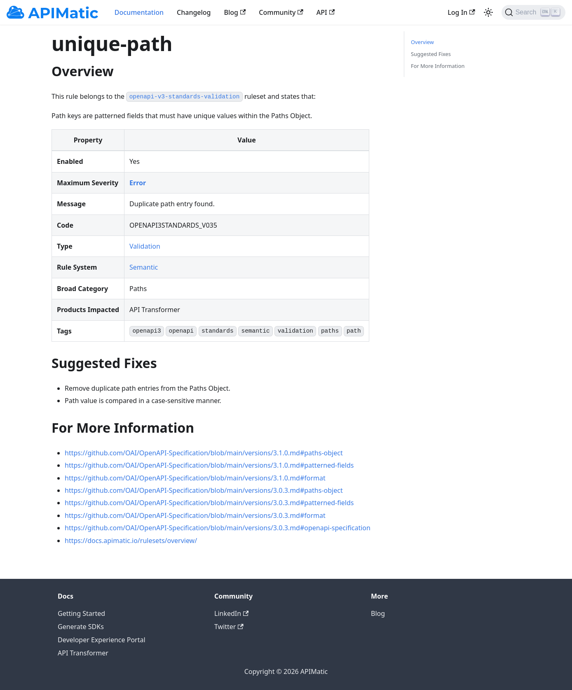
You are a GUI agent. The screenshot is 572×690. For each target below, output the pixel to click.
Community (281, 12)
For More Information (437, 66)
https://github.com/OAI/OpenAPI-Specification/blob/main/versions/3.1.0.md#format (195, 478)
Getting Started (81, 613)
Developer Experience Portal (101, 639)
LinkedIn (231, 613)
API (325, 12)
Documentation (139, 12)
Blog (235, 12)
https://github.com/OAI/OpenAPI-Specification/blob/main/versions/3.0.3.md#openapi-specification (217, 527)
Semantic (143, 267)
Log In (461, 12)
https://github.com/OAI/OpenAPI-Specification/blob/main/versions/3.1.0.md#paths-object (204, 452)
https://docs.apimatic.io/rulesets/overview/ (131, 540)
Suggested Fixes (431, 54)
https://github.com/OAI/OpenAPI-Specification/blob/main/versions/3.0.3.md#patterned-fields (209, 502)
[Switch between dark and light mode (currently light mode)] (488, 12)
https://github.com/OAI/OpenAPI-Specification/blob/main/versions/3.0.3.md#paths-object (204, 490)
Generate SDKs (81, 626)
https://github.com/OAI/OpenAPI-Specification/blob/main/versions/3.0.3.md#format (195, 515)
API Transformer (83, 652)
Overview (422, 42)
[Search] (533, 12)
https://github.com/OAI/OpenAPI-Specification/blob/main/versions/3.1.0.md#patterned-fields (209, 465)
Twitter (229, 626)
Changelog (194, 12)
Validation (144, 246)
